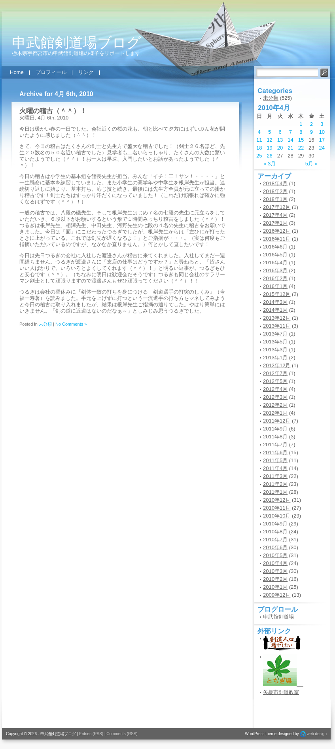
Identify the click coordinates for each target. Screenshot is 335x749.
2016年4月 (275, 262)
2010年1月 (275, 587)
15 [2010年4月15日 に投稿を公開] (301, 140)
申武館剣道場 (278, 617)
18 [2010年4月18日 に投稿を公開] (259, 148)
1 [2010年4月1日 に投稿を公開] (300, 124)
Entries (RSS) (91, 734)
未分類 (45, 324)
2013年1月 (275, 357)
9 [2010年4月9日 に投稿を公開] (311, 132)
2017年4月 (275, 215)
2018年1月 (275, 199)
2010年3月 (275, 571)
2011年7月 (275, 445)
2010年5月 (275, 555)
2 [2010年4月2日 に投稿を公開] (311, 124)
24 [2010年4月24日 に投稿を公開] (322, 148)
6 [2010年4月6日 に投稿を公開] (279, 132)
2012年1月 (275, 413)
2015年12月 (276, 294)
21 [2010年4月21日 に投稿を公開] (290, 148)
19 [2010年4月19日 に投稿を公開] (269, 148)
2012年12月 (276, 365)
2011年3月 (275, 476)
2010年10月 (276, 516)
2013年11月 (276, 326)
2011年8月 (275, 437)
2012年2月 (275, 405)
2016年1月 (275, 286)
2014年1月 (275, 310)
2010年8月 (275, 532)
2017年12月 (276, 207)
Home (17, 72)
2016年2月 (275, 278)
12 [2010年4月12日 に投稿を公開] (269, 140)
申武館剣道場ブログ (76, 42)
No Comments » (71, 324)
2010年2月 (275, 579)
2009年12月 (276, 595)
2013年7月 (275, 334)
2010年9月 (275, 524)
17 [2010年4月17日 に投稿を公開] (322, 140)
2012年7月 (275, 373)
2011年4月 (275, 468)
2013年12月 (276, 318)
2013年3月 (275, 350)
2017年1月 (275, 223)
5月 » (311, 164)
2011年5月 (275, 460)
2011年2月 (275, 484)
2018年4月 (275, 183)
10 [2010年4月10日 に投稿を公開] (322, 132)
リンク (86, 72)
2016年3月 (275, 270)
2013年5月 (275, 342)
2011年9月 (275, 429)
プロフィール (51, 72)
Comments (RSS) (121, 734)
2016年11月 (276, 239)
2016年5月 (275, 255)
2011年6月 (275, 452)
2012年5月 (275, 381)
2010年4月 (275, 563)
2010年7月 (275, 539)
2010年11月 (276, 508)
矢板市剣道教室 (281, 692)
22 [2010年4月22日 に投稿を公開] (301, 148)
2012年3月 (275, 397)
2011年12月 (276, 421)
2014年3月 (275, 302)
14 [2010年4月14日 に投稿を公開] (290, 140)
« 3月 (269, 164)
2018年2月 (275, 191)
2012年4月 (275, 389)
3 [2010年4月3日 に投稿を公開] (321, 124)
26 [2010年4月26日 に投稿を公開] (269, 156)
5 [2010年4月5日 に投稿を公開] (269, 132)
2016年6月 (275, 247)
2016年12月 (276, 231)
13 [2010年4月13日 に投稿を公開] (280, 140)
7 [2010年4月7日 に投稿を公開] (290, 132)
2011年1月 (275, 492)
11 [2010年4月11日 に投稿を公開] (259, 140)
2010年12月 (276, 500)
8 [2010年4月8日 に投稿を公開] (300, 132)
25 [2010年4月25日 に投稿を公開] (259, 156)
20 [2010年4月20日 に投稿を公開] (280, 148)
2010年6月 (275, 547)
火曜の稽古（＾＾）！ (53, 111)
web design (317, 734)
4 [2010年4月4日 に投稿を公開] (259, 132)
